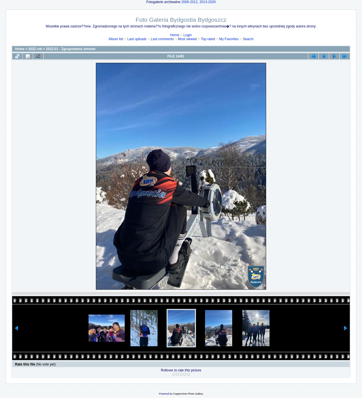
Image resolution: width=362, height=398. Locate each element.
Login (188, 35)
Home (174, 35)
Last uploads (136, 39)
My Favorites (229, 39)
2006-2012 (189, 2)
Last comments (162, 39)
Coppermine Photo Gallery (188, 393)
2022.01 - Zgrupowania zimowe (70, 49)
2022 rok (35, 49)
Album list (116, 39)
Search (248, 39)
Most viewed (187, 39)
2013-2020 (207, 2)
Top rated (208, 39)
